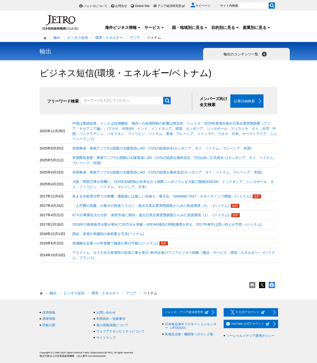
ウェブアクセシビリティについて (120, 331)
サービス (154, 27)
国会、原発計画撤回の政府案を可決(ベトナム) (108, 234)
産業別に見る (256, 27)
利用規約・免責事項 (110, 319)
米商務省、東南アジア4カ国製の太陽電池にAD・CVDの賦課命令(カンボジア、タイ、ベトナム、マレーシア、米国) (162, 148)
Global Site (142, 6)
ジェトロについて (95, 6)
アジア (135, 38)
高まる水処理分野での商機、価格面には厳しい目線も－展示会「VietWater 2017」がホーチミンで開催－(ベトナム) (161, 196)
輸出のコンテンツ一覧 (246, 54)
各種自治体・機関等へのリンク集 (189, 334)
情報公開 (48, 325)
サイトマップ (106, 338)
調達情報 (48, 319)
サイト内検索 (229, 5)
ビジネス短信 (77, 38)
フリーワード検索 (63, 101)
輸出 (56, 38)
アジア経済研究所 (171, 6)
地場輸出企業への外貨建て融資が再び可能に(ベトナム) (115, 243)
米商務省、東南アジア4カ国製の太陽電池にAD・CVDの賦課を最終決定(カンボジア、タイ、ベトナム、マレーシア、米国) (167, 172)
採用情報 (48, 312)
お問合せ (121, 6)
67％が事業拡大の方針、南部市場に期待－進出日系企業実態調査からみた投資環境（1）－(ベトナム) (151, 215)
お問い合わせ (106, 312)
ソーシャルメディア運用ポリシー (250, 336)
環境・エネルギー (109, 38)
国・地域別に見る (190, 27)
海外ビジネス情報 (123, 27)
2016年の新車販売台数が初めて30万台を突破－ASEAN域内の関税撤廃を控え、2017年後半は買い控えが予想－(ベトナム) (167, 224)
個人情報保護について (112, 325)
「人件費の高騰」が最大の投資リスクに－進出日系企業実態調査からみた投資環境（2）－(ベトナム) (150, 206)
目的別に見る (225, 27)
